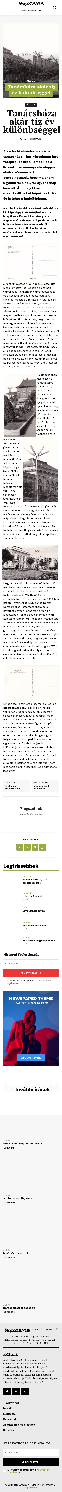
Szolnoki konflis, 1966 (17, 1198)
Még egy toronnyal (15, 1253)
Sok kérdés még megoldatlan (39, 940)
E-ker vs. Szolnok (32, 895)
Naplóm (27, 923)
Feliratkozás (31, 973)
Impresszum (31, 1487)
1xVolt (27, 877)
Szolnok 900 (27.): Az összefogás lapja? (35, 881)
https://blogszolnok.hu (31, 814)
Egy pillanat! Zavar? (34, 910)
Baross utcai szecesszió (19, 1307)
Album (31, 81)
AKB (25, 908)
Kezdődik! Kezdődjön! (35, 925)
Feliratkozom (31, 1462)
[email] (31, 963)
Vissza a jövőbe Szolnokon (42, 787)
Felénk (27, 893)
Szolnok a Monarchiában (13, 787)
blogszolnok (31, 808)
